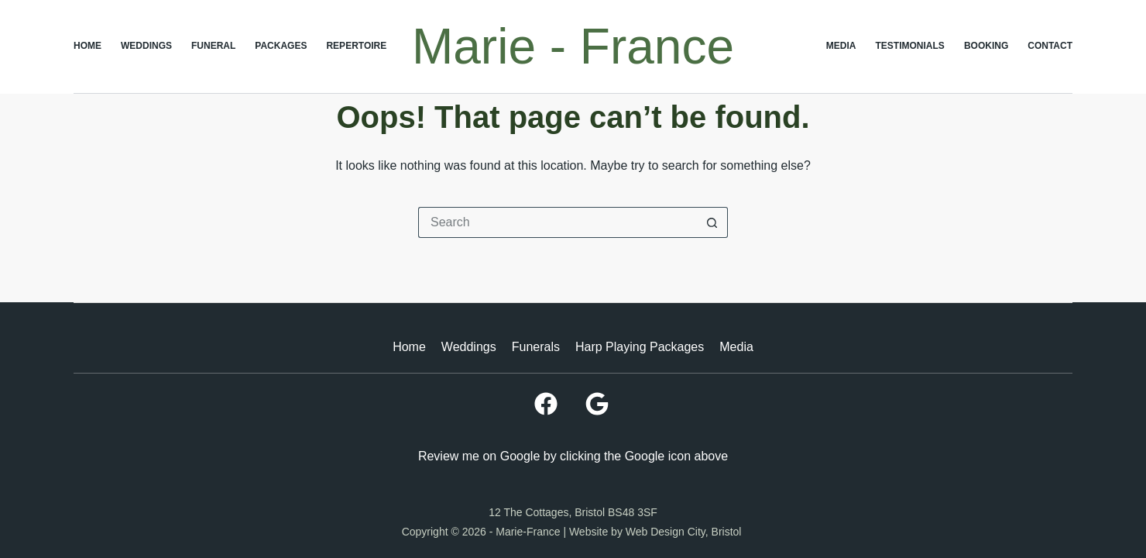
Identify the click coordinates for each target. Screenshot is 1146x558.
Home (87, 45)
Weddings (146, 45)
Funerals (536, 346)
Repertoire (356, 45)
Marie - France (573, 46)
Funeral (213, 45)
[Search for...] (557, 222)
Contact (1050, 45)
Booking (986, 45)
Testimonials (910, 45)
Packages (281, 45)
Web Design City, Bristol (685, 531)
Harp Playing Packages (639, 346)
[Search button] (712, 222)
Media (841, 45)
